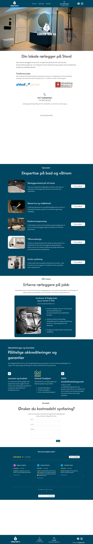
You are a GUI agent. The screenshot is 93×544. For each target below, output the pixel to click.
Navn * (32, 419)
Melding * (33, 429)
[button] (1, 29)
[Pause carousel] (46, 491)
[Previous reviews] (10, 476)
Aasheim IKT (81, 542)
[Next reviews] (83, 476)
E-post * (32, 424)
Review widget (42, 496)
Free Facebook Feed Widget (46, 115)
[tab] (38, 489)
